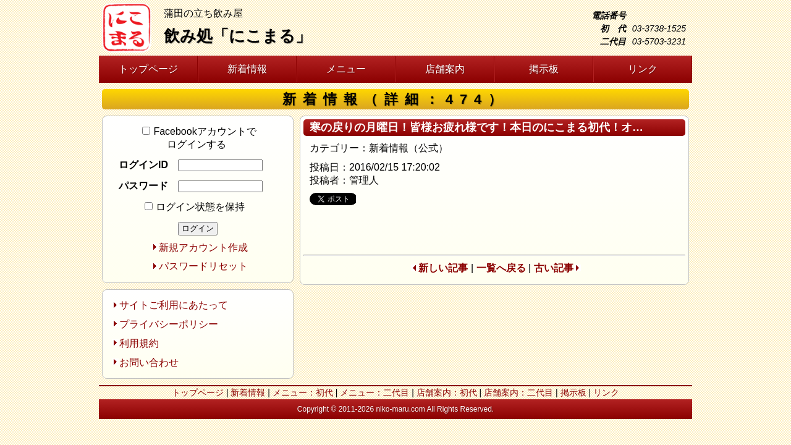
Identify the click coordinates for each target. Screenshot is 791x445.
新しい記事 (443, 268)
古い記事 (553, 268)
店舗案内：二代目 (518, 392)
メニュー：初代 (303, 392)
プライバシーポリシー (168, 324)
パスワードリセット (203, 266)
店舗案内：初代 (447, 392)
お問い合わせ (149, 362)
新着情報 (247, 69)
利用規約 (139, 343)
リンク (643, 69)
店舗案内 (445, 69)
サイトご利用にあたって (173, 305)
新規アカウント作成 (203, 247)
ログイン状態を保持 (195, 206)
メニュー (346, 69)
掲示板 (544, 69)
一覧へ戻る (501, 268)
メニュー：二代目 (374, 392)
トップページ (148, 69)
